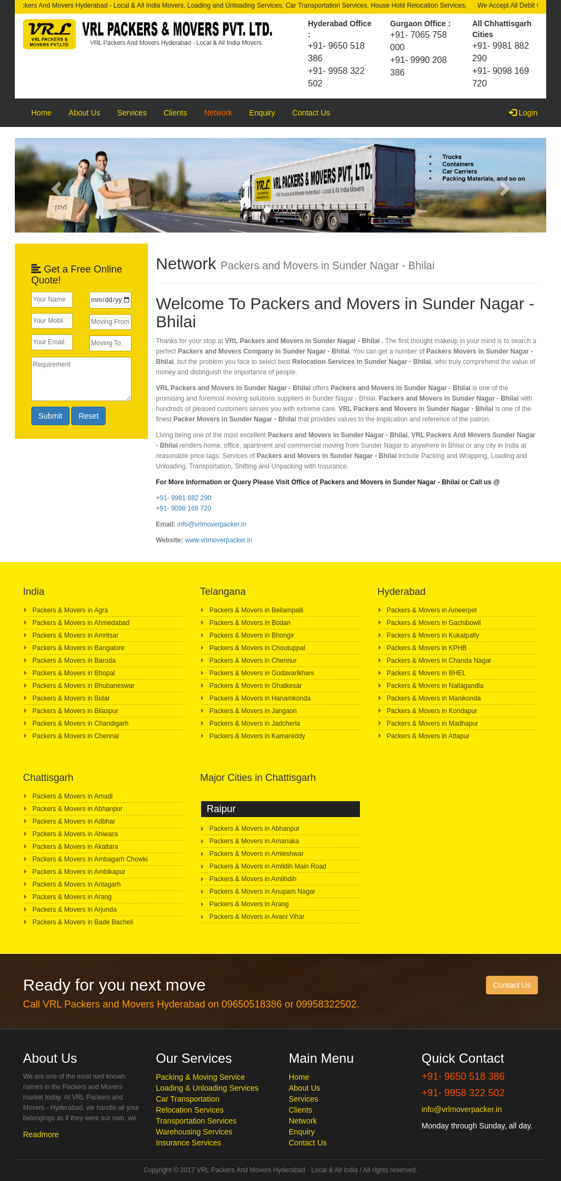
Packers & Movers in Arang (72, 897)
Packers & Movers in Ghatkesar (255, 686)
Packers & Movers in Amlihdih (252, 879)
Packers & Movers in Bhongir (251, 635)
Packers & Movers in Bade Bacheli (82, 922)
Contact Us (311, 112)
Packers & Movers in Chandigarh (80, 723)
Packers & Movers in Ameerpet (432, 610)
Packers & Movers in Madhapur (432, 723)
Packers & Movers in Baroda (74, 660)
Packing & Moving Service (200, 1077)
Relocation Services (190, 1109)
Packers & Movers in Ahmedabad (80, 623)
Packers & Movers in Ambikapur (78, 872)
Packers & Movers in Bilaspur (75, 711)
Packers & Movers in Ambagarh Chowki (90, 859)
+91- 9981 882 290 (183, 498)
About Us (84, 112)
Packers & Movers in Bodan (249, 623)
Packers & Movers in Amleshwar (256, 854)
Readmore (41, 1134)
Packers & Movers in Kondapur (432, 711)
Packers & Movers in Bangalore (78, 648)
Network (218, 112)
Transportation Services (196, 1120)
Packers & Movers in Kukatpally (433, 635)
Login (527, 112)
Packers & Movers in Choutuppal (257, 648)
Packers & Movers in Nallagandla (435, 686)
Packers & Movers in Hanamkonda (260, 698)
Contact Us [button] (512, 985)
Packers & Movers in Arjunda (74, 909)
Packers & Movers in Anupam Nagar (262, 891)
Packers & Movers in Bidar (71, 698)
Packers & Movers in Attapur (428, 736)
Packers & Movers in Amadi (72, 796)
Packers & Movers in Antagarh (76, 884)
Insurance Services (188, 1142)
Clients (175, 112)
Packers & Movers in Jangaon (252, 711)
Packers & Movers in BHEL (426, 673)
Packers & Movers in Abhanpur (77, 809)
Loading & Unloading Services (207, 1088)
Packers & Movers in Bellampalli (256, 610)
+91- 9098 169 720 (183, 508)
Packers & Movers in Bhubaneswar (83, 686)
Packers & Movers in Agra (70, 610)
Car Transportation (188, 1099)
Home (41, 112)
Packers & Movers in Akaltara (75, 846)
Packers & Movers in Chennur (252, 660)
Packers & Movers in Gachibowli (434, 623)
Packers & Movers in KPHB (427, 648)
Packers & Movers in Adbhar (73, 821)
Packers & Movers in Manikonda (434, 698)
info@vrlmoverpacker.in (212, 524)
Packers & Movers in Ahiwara (75, 834)
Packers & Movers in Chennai (75, 736)
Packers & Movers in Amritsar (75, 635)
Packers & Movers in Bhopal (73, 673)
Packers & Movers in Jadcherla (254, 723)
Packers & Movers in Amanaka (254, 841)
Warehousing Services (194, 1131)
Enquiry (262, 112)
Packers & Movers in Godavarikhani (261, 673)
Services (132, 112)
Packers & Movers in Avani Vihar (257, 917)
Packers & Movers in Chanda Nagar (439, 660)
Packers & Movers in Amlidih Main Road (267, 866)
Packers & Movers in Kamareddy (257, 736)
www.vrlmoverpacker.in (219, 540)
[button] (55, 185)
